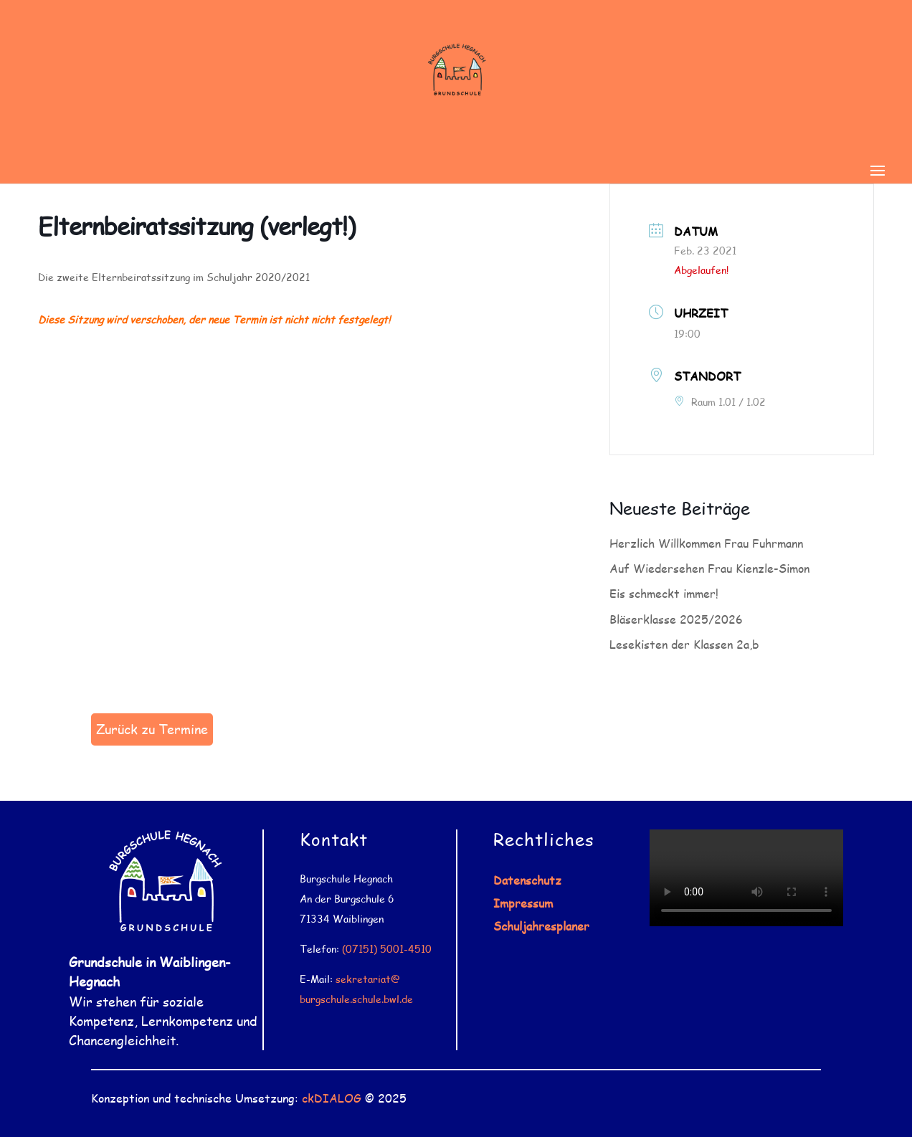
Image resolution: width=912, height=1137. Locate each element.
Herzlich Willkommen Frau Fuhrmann (706, 543)
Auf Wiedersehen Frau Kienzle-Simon (709, 568)
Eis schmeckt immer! (663, 593)
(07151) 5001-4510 (387, 949)
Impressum (523, 903)
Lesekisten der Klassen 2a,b (684, 644)
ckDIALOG (331, 1098)
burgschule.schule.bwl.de (356, 999)
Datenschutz (527, 880)
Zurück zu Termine (152, 729)
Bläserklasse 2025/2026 (676, 619)
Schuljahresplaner (541, 926)
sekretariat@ (368, 979)
